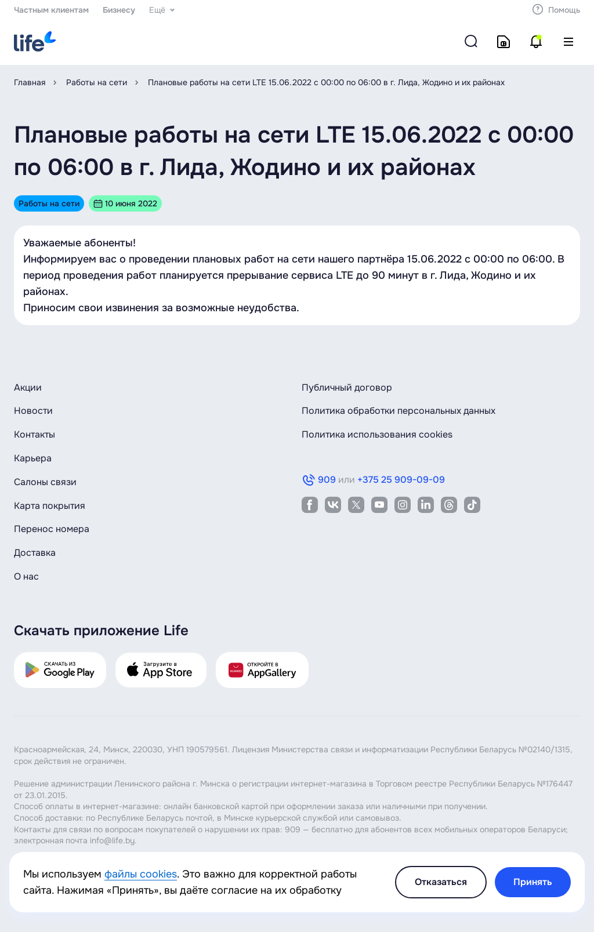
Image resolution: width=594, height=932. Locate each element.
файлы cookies (140, 874)
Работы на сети (96, 82)
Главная (29, 82)
